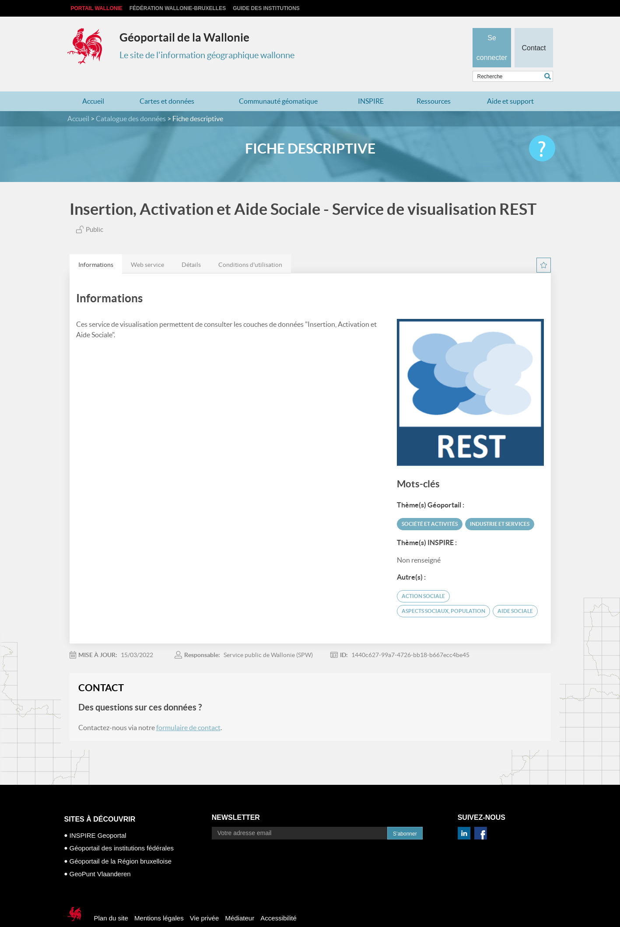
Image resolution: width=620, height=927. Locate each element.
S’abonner (405, 817)
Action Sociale (423, 579)
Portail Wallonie (97, 8)
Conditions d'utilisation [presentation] (250, 247)
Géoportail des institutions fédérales (122, 831)
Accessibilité (278, 901)
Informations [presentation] (95, 247)
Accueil (93, 84)
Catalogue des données (131, 101)
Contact (534, 33)
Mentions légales (159, 901)
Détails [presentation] (191, 247)
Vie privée (204, 901)
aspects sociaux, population (443, 594)
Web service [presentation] (147, 247)
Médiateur (239, 901)
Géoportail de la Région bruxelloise (121, 844)
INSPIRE (371, 84)
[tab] (96, 247)
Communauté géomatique (278, 84)
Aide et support (510, 84)
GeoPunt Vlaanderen (100, 857)
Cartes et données (167, 84)
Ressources (434, 84)
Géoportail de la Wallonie (184, 37)
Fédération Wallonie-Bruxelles (178, 8)
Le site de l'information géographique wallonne (206, 55)
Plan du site (111, 901)
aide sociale (515, 594)
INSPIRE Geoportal (98, 818)
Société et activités (430, 507)
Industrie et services (499, 507)
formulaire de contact (188, 710)
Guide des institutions (266, 8)
